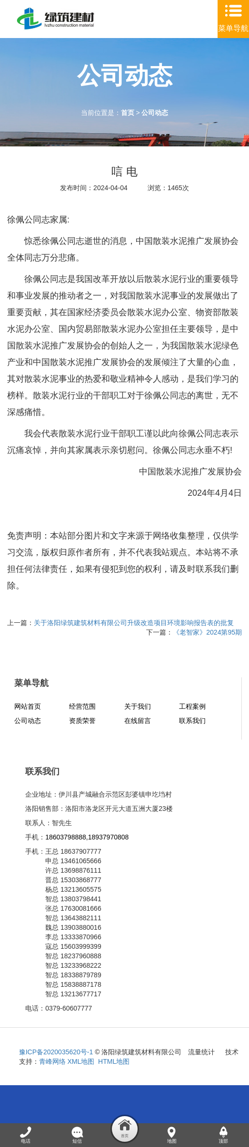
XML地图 (81, 1061)
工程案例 (192, 706)
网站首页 (27, 706)
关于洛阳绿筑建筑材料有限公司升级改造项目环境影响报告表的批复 (134, 623)
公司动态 (154, 112)
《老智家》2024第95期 (207, 632)
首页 (127, 112)
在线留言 (137, 720)
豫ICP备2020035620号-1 (56, 1052)
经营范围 (82, 706)
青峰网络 (52, 1061)
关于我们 (137, 706)
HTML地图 (113, 1061)
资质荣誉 (82, 720)
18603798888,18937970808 (87, 837)
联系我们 (192, 720)
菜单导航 (233, 28)
